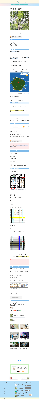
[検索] (25, 2)
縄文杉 (26, 363)
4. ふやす (4, 397)
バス (22, 363)
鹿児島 (28, 363)
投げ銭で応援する (28, 390)
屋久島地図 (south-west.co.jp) (26, 93)
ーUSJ (4, 393)
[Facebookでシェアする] (18, 361)
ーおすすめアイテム (5, 388)
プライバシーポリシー (28, 385)
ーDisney (4, 392)
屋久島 (24, 363)
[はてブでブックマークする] (20, 361)
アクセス (21, 363)
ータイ (4, 394)
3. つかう (4, 391)
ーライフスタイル (5, 389)
